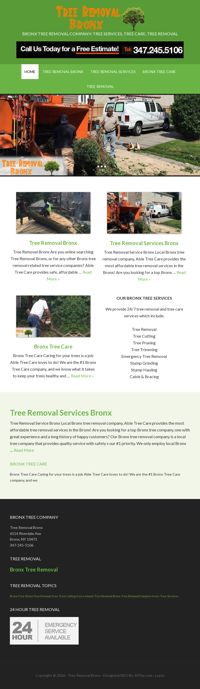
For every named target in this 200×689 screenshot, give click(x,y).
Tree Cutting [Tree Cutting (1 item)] (67, 596)
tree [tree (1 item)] (55, 596)
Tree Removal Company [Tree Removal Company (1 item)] (136, 596)
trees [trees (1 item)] (155, 596)
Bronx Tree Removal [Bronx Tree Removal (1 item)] (38, 596)
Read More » (82, 375)
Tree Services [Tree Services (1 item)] (169, 596)
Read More (24, 450)
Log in (160, 675)
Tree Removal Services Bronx (144, 243)
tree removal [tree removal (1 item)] (85, 596)
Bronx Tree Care (53, 346)
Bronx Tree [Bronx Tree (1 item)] (17, 596)
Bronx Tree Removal (34, 569)
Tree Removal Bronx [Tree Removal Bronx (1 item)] (107, 596)
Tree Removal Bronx (100, 18)
